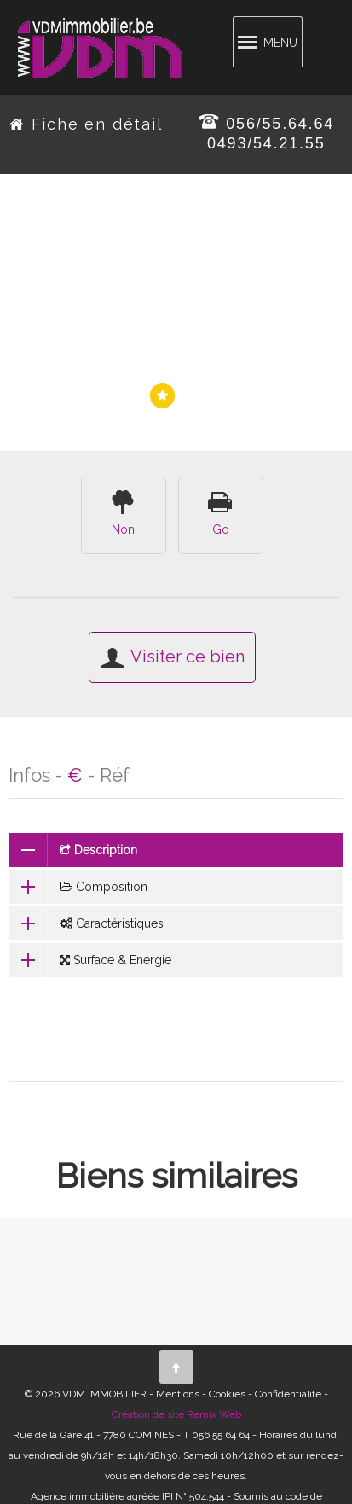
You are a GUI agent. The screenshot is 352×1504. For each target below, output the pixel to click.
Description (73, 850)
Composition (78, 887)
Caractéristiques (86, 923)
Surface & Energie (90, 960)
